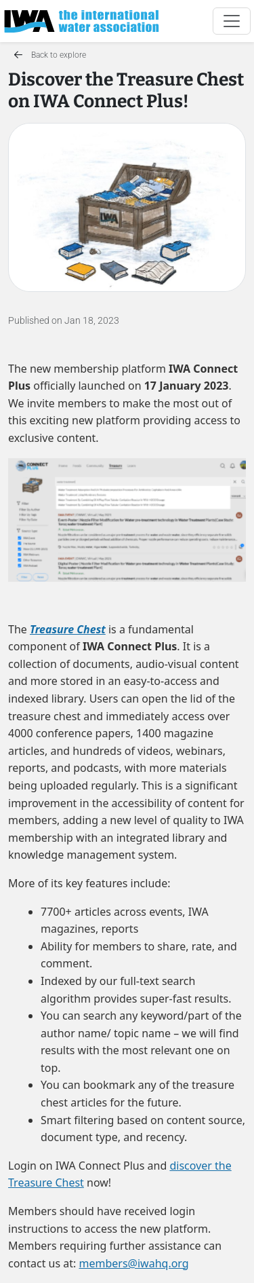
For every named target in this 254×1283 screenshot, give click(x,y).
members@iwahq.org (134, 1263)
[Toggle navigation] (232, 21)
